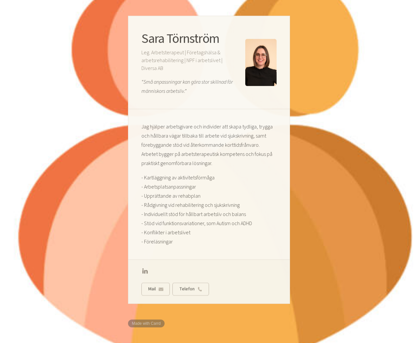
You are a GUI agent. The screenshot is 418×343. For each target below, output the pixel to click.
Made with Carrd (146, 323)
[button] (145, 271)
